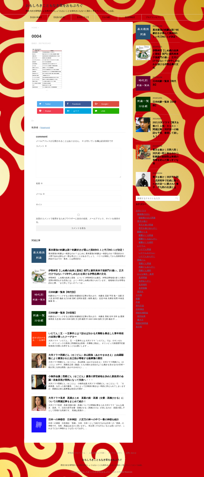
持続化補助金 (142, 313)
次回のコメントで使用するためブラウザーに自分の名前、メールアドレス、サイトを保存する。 (78, 220)
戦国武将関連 (142, 323)
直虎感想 (143, 284)
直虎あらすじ (145, 281)
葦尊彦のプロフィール (76, 453)
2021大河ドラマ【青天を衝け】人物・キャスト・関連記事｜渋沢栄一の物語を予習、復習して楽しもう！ (166, 129)
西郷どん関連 (145, 263)
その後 (139, 295)
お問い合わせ (131, 453)
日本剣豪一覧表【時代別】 (62, 292)
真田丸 (140, 291)
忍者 (138, 302)
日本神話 (140, 309)
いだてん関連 (145, 249)
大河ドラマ (141, 210)
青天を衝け (142, 221)
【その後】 (106, 17)
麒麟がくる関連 (146, 235)
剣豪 (138, 298)
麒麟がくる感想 (146, 242)
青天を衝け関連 (146, 225)
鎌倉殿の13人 (143, 214)
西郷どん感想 (145, 270)
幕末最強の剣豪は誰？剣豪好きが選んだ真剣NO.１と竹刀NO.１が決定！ (86, 250)
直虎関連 (143, 277)
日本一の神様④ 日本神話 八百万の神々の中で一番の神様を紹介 (83, 419)
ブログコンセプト (153, 17)
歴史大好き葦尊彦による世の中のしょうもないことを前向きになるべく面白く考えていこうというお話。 (102, 465)
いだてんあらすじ (147, 256)
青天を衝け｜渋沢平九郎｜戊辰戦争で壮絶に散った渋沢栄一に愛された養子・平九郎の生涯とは (165, 182)
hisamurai (45, 127)
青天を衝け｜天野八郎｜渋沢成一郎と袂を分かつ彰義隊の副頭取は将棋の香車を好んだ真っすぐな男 (165, 156)
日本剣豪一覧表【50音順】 (62, 313)
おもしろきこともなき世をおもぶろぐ (54, 5)
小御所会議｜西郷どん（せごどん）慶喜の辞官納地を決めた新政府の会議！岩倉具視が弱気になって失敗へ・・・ (86, 378)
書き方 (140, 320)
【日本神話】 (130, 17)
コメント (41, 146)
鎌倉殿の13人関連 (147, 218)
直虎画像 (143, 288)
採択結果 (141, 316)
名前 (39, 183)
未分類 (139, 327)
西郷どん (141, 260)
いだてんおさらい (147, 253)
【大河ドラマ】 (83, 17)
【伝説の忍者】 (59, 17)
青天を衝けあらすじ (148, 228)
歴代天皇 (140, 305)
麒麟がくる (142, 232)
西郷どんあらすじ (147, 267)
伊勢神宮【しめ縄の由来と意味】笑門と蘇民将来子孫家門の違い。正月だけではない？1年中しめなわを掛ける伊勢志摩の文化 (86, 272)
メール (40, 194)
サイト (39, 204)
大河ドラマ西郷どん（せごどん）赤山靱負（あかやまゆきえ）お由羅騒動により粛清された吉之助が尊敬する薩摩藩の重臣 (86, 357)
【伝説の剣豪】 (36, 17)
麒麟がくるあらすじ (148, 239)
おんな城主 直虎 (145, 274)
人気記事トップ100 (96, 453)
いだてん (141, 246)
